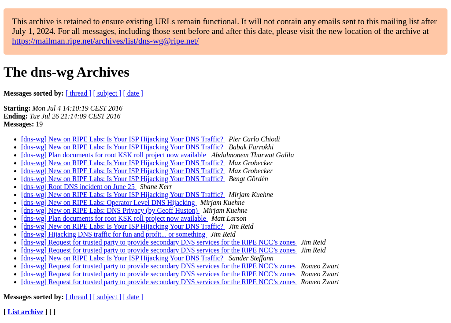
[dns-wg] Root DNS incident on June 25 (79, 186)
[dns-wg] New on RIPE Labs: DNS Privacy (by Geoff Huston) (110, 210)
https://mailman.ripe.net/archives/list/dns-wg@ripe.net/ (105, 40)
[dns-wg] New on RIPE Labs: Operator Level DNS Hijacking (109, 202)
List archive (25, 312)
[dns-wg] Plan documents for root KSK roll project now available (114, 155)
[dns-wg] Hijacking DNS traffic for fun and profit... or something (114, 234)
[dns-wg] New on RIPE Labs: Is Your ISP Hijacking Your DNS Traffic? (123, 139)
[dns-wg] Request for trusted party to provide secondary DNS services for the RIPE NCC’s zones (159, 242)
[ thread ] (79, 93)
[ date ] (133, 93)
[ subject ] (107, 93)
